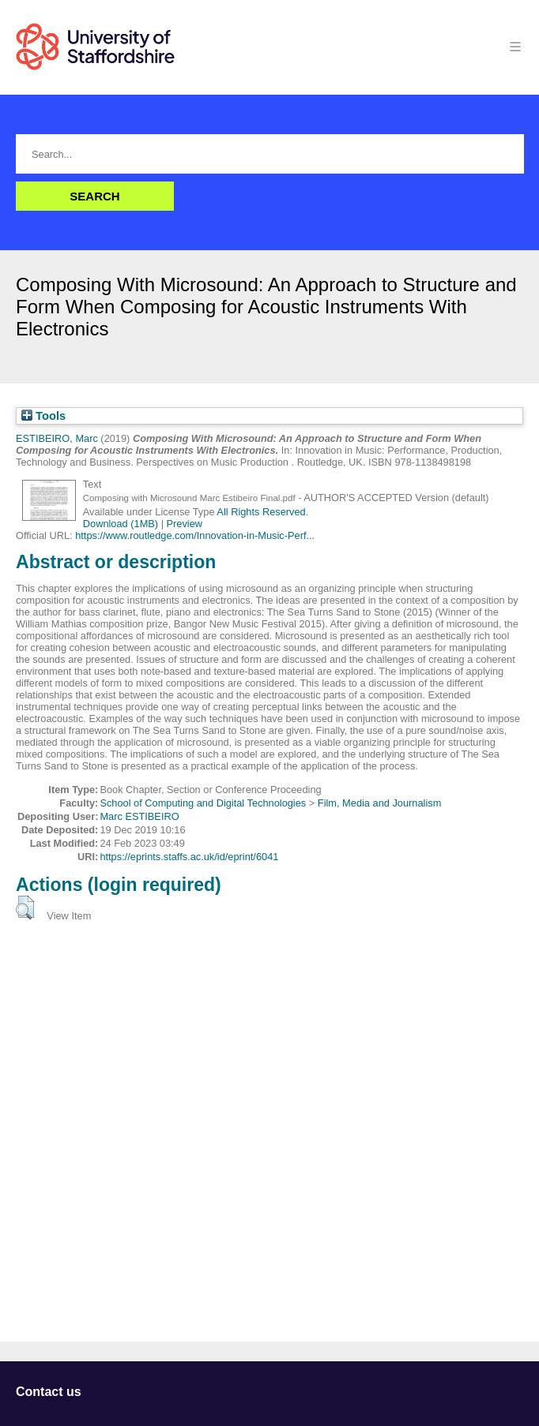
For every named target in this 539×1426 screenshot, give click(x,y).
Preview (185, 524)
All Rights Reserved (261, 512)
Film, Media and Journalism (379, 803)
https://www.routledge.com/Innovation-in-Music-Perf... (195, 535)
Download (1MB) (120, 524)
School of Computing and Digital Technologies (203, 803)
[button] (25, 907)
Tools (43, 416)
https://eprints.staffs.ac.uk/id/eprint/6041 (189, 857)
